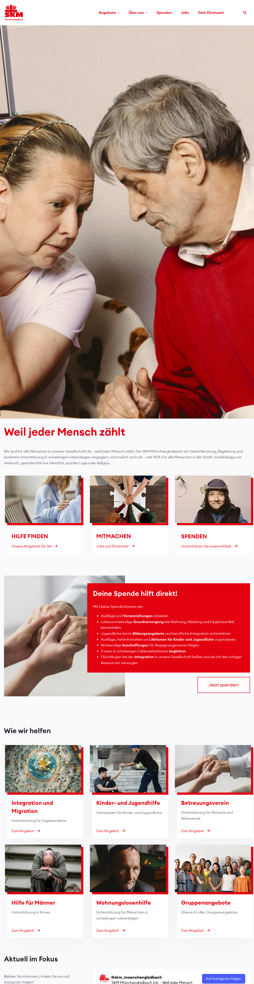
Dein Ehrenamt (211, 12)
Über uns (136, 12)
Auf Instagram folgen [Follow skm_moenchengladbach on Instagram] (223, 978)
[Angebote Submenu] (119, 13)
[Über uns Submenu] (147, 13)
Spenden (164, 12)
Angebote (107, 12)
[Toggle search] (245, 13)
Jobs (185, 12)
